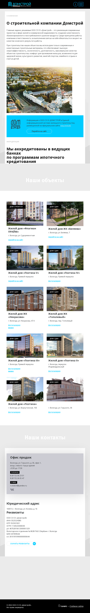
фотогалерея (54, 281)
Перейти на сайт (39, 131)
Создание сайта (76, 606)
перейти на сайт (15, 240)
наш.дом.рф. (65, 125)
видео (11, 328)
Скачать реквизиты (20, 543)
